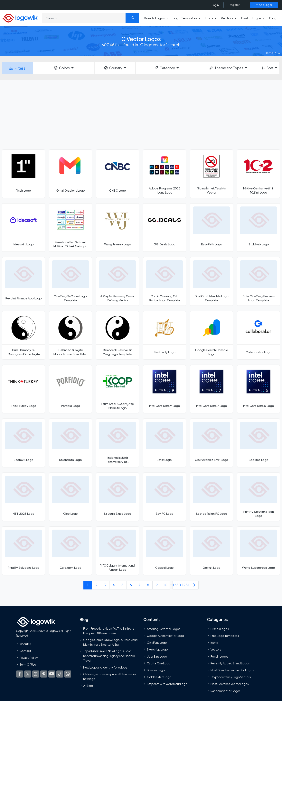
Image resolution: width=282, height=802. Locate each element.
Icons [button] (209, 18)
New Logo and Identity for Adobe (105, 667)
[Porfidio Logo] (70, 389)
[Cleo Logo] (70, 497)
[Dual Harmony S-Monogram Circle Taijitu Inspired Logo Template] (23, 335)
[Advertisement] (141, 114)
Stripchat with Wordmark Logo (167, 684)
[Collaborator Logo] (258, 335)
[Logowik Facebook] (19, 674)
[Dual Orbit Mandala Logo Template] (211, 281)
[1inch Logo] (23, 174)
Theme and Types (226, 68)
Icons (214, 642)
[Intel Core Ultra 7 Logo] (211, 389)
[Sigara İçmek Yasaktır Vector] (211, 174)
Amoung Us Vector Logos (163, 628)
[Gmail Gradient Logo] (70, 174)
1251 (185, 585)
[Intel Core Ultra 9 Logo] (164, 389)
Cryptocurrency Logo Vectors (231, 677)
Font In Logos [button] (251, 18)
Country (113, 68)
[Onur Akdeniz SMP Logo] (211, 443)
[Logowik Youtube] (51, 674)
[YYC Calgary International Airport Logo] (117, 551)
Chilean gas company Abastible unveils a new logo (109, 676)
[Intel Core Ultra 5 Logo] (258, 389)
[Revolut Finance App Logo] (23, 281)
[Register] (234, 5)
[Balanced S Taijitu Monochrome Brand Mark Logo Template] (70, 335)
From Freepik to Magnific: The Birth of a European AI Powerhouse (109, 630)
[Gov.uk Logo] (211, 551)
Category (164, 68)
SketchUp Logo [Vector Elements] (157, 649)
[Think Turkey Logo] (23, 389)
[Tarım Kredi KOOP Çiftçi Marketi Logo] (117, 389)
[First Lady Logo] (164, 335)
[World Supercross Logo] (258, 551)
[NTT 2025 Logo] (23, 497)
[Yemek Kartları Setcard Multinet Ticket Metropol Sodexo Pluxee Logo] (70, 227)
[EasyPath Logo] (211, 227)
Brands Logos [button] (154, 18)
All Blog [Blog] (88, 685)
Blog (273, 18)
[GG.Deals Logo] (164, 227)
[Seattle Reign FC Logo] (211, 497)
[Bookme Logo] (258, 443)
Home (269, 52)
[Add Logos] (264, 5)
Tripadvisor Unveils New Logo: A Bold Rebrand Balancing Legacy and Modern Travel (109, 655)
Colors (61, 68)
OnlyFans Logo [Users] (157, 642)
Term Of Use (28, 664)
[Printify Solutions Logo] (23, 551)
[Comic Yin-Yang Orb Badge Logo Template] (164, 281)
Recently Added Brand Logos (230, 663)
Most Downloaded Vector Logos (232, 670)
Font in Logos (219, 656)
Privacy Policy (29, 657)
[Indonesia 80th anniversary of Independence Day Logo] (117, 443)
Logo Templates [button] (185, 18)
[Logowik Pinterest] (43, 674)
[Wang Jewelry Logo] (117, 227)
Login (215, 5)
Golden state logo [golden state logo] (159, 677)
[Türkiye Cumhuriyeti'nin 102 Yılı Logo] (258, 174)
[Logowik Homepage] (20, 17)
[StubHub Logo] (258, 227)
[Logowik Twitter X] (27, 674)
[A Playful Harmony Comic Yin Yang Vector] (117, 281)
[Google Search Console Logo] (211, 335)
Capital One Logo (158, 663)
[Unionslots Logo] (70, 443)
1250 (177, 585)
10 (165, 585)
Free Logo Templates (225, 635)
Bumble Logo (156, 670)
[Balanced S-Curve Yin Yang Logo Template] (117, 335)
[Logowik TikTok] (59, 674)
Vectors (216, 649)
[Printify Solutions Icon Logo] (258, 497)
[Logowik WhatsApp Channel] (67, 674)
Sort (267, 68)
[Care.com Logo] (70, 551)
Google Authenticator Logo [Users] (165, 635)
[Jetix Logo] (164, 443)
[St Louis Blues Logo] (117, 497)
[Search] (84, 18)
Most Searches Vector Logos (230, 684)
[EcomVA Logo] (23, 443)
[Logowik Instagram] (35, 674)
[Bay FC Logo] (164, 497)
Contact (25, 650)
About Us (26, 643)
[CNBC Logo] (117, 174)
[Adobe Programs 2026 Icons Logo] (164, 174)
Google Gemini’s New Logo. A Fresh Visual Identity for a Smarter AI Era (110, 642)
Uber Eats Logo (157, 656)
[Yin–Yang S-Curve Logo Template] (70, 281)
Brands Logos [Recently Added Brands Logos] (220, 628)
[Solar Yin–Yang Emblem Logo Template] (258, 281)
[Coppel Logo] (164, 551)
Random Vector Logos (225, 690)
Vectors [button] (227, 18)
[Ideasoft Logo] (23, 227)
